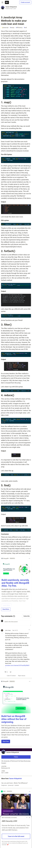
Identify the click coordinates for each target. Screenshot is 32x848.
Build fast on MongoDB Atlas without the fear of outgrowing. (13, 719)
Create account (25, 2)
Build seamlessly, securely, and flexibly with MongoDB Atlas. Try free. (15, 583)
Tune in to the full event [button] (16, 836)
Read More (6, 609)
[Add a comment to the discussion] (17, 623)
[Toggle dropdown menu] (29, 558)
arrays (12, 28)
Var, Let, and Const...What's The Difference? (16, 784)
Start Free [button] (6, 741)
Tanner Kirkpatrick (11, 7)
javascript (5, 28)
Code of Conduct (11, 675)
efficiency (19, 28)
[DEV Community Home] (7, 2)
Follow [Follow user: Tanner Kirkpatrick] (16, 757)
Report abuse (21, 675)
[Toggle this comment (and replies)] (2, 633)
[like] (6, 672)
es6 (25, 28)
